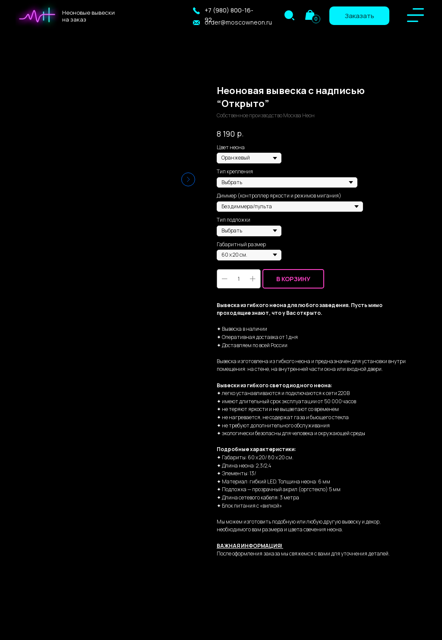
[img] (289, 15)
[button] (196, 10)
